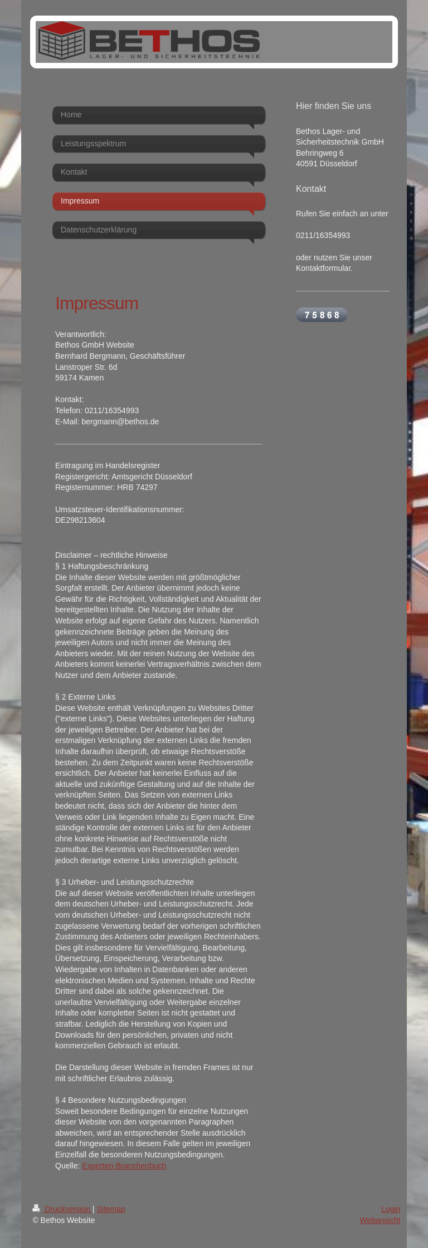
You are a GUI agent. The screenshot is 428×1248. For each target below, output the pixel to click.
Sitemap (110, 1209)
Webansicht (379, 1220)
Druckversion (62, 1209)
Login (390, 1209)
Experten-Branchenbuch (124, 1165)
